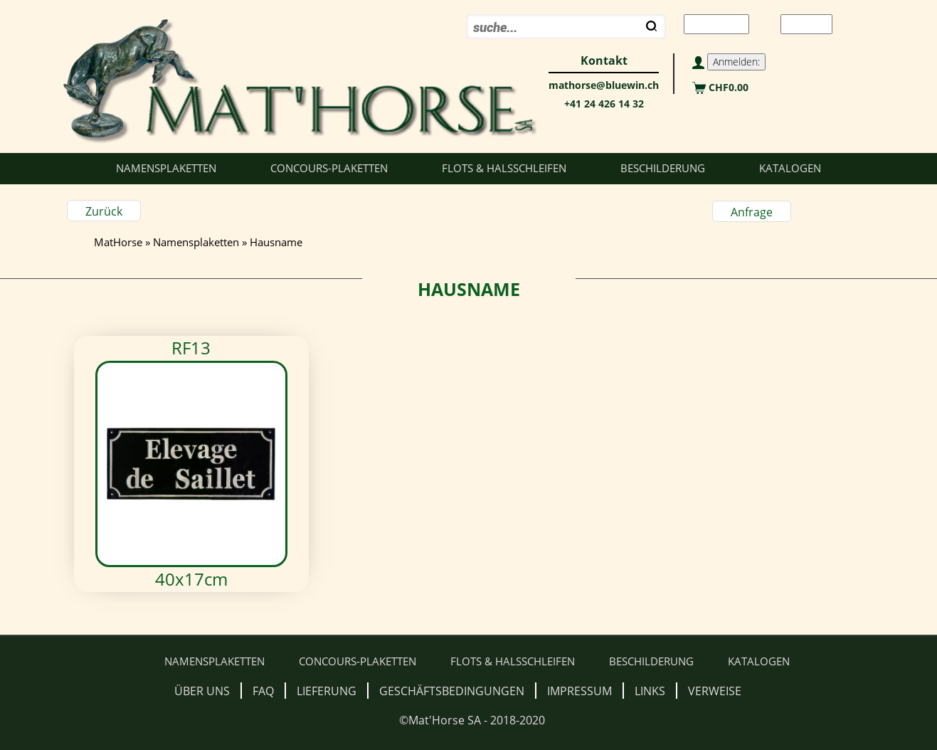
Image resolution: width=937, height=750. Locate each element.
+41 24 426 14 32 (604, 103)
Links (650, 691)
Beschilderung (662, 168)
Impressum (579, 691)
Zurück (103, 211)
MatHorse (118, 242)
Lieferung (326, 691)
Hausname (276, 242)
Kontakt (604, 60)
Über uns (202, 691)
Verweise (714, 691)
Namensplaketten (166, 168)
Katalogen (790, 168)
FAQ (263, 691)
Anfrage (752, 212)
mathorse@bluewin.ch (604, 85)
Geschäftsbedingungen (451, 691)
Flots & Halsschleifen (504, 168)
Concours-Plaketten (329, 168)
